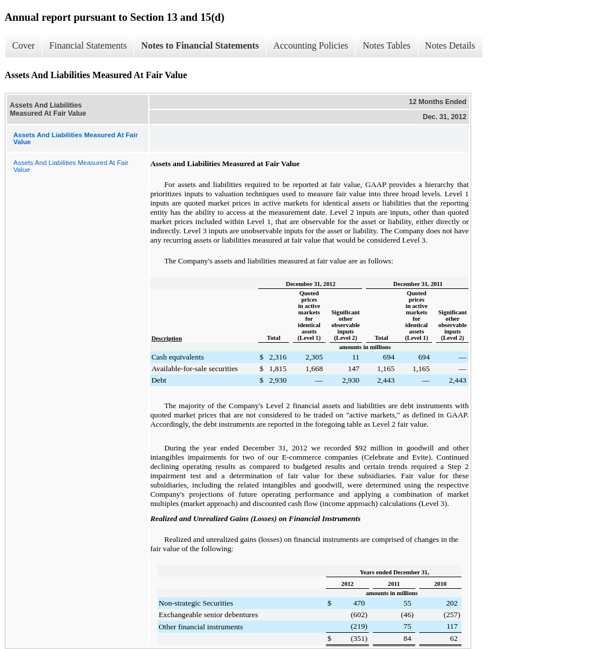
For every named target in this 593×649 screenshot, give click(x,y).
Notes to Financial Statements (200, 45)
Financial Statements (88, 45)
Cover (23, 45)
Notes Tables (387, 45)
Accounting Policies (310, 45)
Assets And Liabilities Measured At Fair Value (71, 166)
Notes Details (450, 45)
